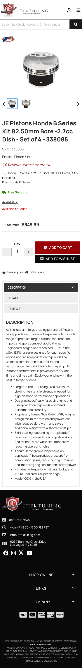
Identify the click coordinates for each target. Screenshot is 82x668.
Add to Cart (60, 247)
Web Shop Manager (40, 644)
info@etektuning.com (25, 534)
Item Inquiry (15, 272)
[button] (41, 24)
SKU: (6, 149)
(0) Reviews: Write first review (26, 164)
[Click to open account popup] (69, 10)
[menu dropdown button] (78, 10)
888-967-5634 (19, 520)
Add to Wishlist (60, 258)
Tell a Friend (37, 272)
